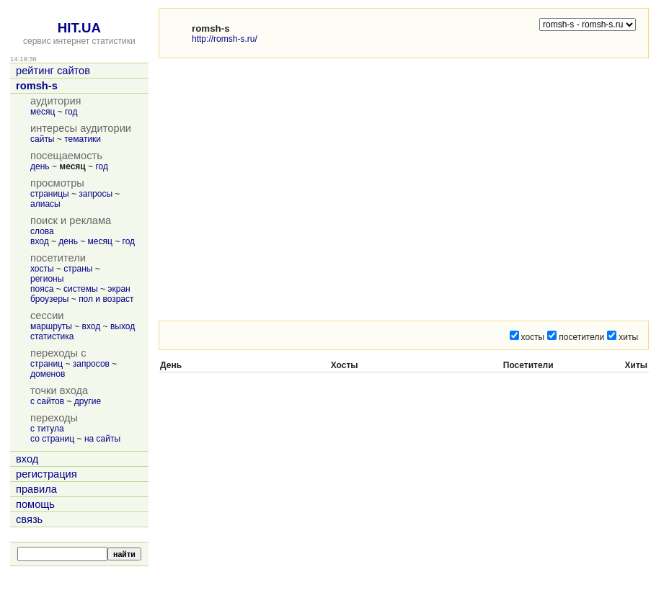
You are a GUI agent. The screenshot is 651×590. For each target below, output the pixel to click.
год (71, 112)
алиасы (45, 204)
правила (36, 489)
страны (77, 269)
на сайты (102, 439)
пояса (41, 289)
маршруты (51, 326)
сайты (42, 139)
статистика (52, 336)
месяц (42, 112)
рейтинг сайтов (53, 70)
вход (39, 241)
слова (42, 231)
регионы (46, 279)
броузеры (49, 299)
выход (122, 326)
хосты (42, 269)
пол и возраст (106, 299)
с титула (47, 429)
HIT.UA (79, 27)
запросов (91, 364)
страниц (46, 364)
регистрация (46, 474)
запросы (95, 194)
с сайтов (47, 401)
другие (87, 401)
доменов (47, 374)
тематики (82, 139)
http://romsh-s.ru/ (224, 39)
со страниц (52, 439)
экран (118, 289)
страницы (49, 194)
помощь (35, 504)
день (40, 166)
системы (80, 289)
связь (29, 519)
